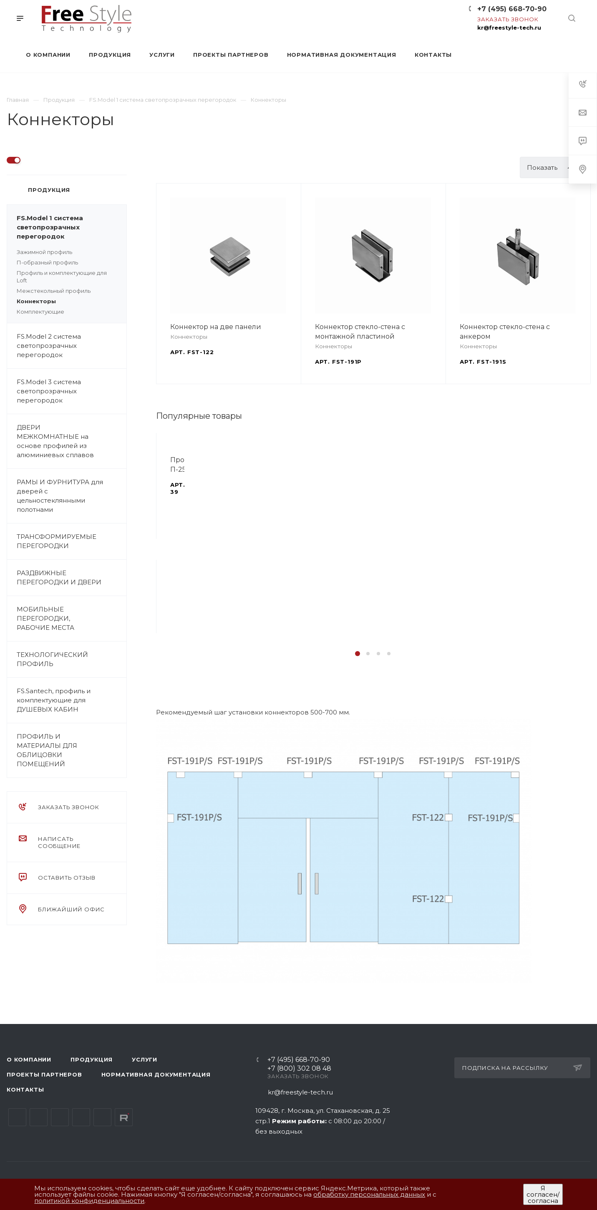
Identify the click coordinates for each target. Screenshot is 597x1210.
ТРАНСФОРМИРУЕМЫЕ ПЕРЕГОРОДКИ (71, 541)
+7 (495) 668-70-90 (512, 9)
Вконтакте (17, 1117)
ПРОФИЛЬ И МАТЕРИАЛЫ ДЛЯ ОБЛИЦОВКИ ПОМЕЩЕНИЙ (71, 750)
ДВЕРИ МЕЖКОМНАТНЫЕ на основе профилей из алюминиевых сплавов (71, 441)
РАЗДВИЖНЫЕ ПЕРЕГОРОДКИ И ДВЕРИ (71, 578)
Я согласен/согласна (542, 1194)
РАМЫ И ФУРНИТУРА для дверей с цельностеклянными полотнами (71, 496)
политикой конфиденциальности (89, 1201)
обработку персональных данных (369, 1194)
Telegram (39, 1117)
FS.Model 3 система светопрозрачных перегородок (71, 391)
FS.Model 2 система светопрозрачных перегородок (71, 345)
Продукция (92, 1059)
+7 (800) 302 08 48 (299, 1068)
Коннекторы (36, 301)
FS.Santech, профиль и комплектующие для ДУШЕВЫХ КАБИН (71, 700)
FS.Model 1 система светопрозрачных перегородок (71, 227)
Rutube (124, 1117)
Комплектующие (40, 311)
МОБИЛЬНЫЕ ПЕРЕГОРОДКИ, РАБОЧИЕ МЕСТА (71, 618)
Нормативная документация (156, 1074)
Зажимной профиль (44, 252)
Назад (158, 549)
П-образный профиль (47, 262)
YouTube (60, 1117)
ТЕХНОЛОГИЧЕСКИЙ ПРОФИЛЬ (71, 659)
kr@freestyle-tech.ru (509, 27)
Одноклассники (81, 1117)
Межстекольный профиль (54, 290)
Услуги (144, 1059)
